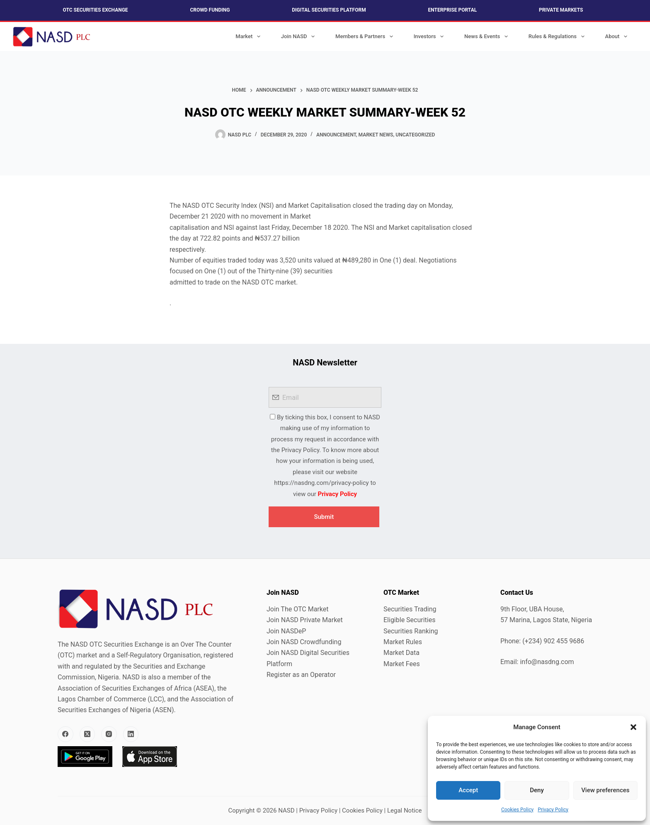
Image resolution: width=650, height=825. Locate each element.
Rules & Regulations (558, 36)
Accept (468, 790)
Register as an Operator (301, 675)
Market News (376, 135)
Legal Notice (404, 810)
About (618, 36)
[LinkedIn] (131, 734)
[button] (633, 727)
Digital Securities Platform (329, 10)
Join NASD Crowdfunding (304, 642)
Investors (430, 36)
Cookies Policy (517, 810)
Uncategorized (415, 135)
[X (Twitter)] (87, 734)
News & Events (487, 36)
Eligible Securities (409, 620)
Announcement (336, 135)
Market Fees (401, 664)
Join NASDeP (286, 631)
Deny (537, 790)
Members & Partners (365, 36)
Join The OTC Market (297, 609)
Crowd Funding (210, 10)
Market (249, 36)
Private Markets (561, 10)
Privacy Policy (553, 810)
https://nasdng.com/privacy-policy (321, 483)
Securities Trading (410, 609)
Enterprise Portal (452, 10)
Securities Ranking (410, 631)
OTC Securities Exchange (95, 10)
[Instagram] (109, 734)
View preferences (605, 790)
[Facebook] (65, 734)
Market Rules (402, 642)
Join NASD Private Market (305, 620)
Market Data (401, 653)
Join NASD (299, 36)
